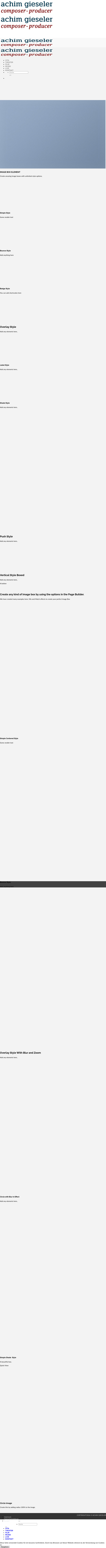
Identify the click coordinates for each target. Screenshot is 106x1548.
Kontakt (9, 70)
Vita (7, 60)
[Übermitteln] (10, 75)
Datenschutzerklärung (11, 1519)
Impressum (7, 1517)
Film (7, 64)
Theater (9, 62)
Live (7, 68)
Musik (8, 66)
